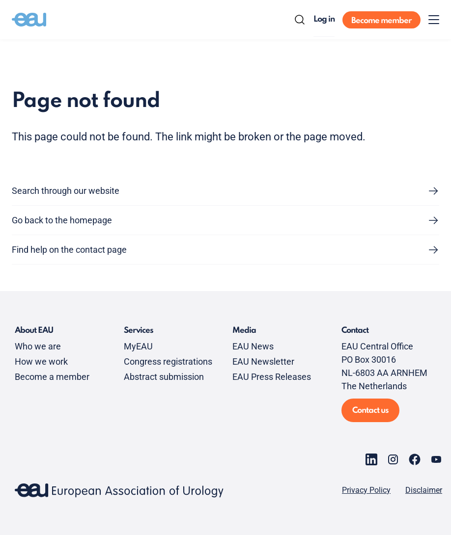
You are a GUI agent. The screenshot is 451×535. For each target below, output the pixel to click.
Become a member (52, 377)
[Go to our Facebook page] (415, 459)
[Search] (300, 20)
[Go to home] (29, 20)
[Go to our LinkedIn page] (371, 459)
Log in (324, 19)
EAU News (253, 346)
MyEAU (138, 346)
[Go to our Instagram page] (393, 459)
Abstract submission (164, 377)
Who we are (38, 346)
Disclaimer (423, 490)
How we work (41, 361)
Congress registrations (168, 361)
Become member (381, 21)
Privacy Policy (366, 490)
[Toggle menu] (433, 19)
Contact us (370, 410)
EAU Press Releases (271, 377)
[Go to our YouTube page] (436, 459)
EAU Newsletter (263, 361)
